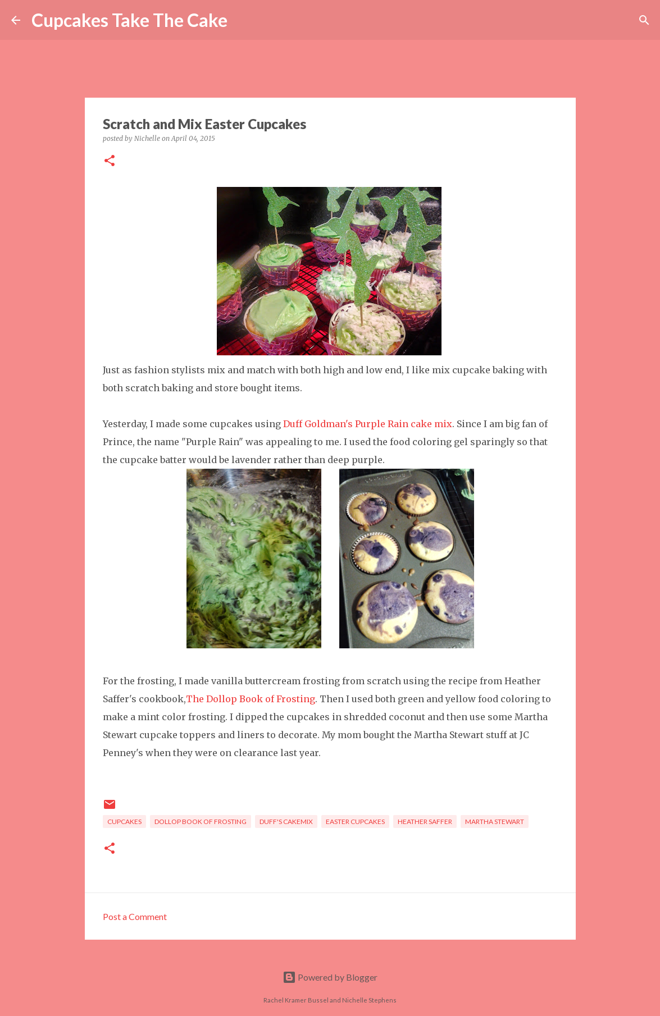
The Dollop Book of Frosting (250, 698)
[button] (109, 161)
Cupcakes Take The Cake (129, 20)
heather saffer (425, 821)
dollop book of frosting (200, 821)
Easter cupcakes (355, 821)
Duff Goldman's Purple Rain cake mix (367, 423)
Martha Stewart (494, 821)
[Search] (243, 20)
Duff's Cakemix (286, 821)
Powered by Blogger (330, 977)
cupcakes (124, 821)
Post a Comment (135, 916)
